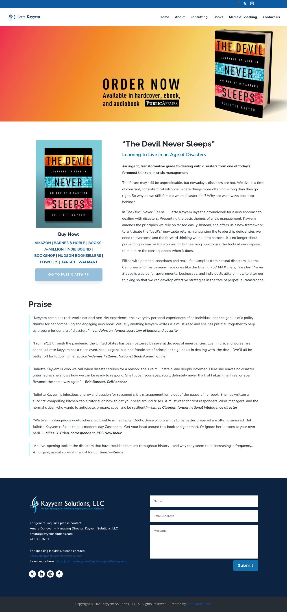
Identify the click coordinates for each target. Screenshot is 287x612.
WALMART (88, 262)
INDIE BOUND (79, 249)
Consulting (199, 17)
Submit (246, 565)
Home (164, 17)
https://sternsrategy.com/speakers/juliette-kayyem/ (91, 561)
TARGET (68, 262)
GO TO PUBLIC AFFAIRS (68, 274)
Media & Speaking (243, 17)
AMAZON (43, 242)
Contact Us (271, 17)
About (180, 17)
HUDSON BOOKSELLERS (79, 255)
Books (218, 17)
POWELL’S (49, 262)
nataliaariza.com (199, 604)
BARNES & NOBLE (69, 242)
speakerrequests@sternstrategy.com (56, 556)
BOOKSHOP (44, 255)
